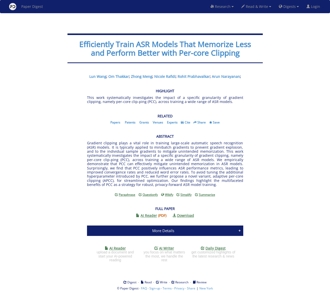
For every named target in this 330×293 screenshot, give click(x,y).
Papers (115, 122)
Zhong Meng (141, 76)
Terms (167, 288)
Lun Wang (97, 76)
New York (206, 288)
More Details (163, 230)
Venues (158, 122)
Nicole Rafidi (165, 76)
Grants (144, 122)
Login (314, 6)
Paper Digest (26, 6)
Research (222, 6)
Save (216, 122)
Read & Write (256, 6)
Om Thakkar (118, 76)
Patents (130, 122)
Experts (172, 122)
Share (201, 122)
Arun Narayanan (226, 76)
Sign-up (154, 288)
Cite (187, 122)
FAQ (144, 288)
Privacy (179, 288)
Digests (289, 6)
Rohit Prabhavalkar (194, 76)
